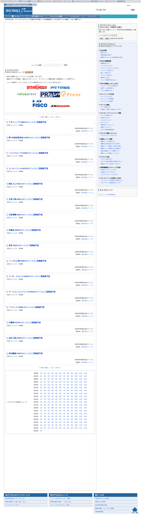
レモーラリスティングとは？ (109, 174)
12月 (85, 373)
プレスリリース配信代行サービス (111, 182)
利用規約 (36, 516)
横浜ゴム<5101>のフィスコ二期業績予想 (26, 184)
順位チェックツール (44, 1)
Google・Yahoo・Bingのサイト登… (111, 109)
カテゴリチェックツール (61, 1)
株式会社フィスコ (87, 131)
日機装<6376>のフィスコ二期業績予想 (25, 322)
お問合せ (16, 516)
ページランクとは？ (107, 65)
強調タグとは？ (105, 77)
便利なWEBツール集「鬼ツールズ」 (16, 501)
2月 (45, 373)
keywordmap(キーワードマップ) (14, 498)
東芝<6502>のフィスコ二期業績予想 (24, 245)
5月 (56, 373)
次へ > (53, 117)
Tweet (128, 5)
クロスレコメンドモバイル (109, 135)
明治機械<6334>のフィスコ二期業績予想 (26, 353)
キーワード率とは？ (107, 75)
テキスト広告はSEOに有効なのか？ (111, 161)
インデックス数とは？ (107, 70)
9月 (72, 373)
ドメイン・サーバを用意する (109, 85)
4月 (52, 373)
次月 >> (58, 117)
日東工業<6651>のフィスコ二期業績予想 (26, 199)
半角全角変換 (99, 511)
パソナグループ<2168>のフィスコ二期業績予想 (28, 153)
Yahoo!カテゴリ (105, 117)
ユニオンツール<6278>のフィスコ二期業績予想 (28, 168)
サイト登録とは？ (106, 107)
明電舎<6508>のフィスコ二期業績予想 (25, 230)
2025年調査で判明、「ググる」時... (60, 501)
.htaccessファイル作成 (102, 498)
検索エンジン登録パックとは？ (110, 153)
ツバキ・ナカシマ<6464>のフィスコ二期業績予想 (29, 276)
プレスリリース (110, 1)
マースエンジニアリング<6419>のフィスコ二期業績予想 (32, 292)
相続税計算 (121, 1)
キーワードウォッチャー (12, 505)
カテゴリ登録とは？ (107, 115)
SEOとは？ (104, 52)
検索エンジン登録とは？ (108, 141)
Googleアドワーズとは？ (108, 172)
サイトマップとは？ (107, 96)
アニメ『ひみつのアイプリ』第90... (60, 498)
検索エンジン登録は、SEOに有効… (111, 146)
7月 (64, 373)
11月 (80, 373)
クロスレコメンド (106, 120)
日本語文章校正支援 (101, 505)
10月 (76, 373)
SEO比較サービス (97, 1)
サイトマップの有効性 (107, 99)
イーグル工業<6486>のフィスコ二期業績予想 (27, 261)
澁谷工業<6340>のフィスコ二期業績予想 (26, 338)
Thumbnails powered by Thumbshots (52, 516)
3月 (49, 373)
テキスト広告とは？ (107, 159)
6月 (60, 373)
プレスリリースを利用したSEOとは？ (112, 180)
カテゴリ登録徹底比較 (107, 129)
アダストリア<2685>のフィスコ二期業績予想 (27, 122)
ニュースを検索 (36, 65)
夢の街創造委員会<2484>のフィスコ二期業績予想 (29, 138)
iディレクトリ (105, 122)
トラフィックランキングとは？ (110, 68)
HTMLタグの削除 (100, 501)
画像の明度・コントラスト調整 (104, 508)
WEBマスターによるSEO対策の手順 (111, 57)
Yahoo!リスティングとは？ (109, 169)
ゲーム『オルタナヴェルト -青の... (60, 505)
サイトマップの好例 (107, 101)
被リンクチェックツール (80, 1)
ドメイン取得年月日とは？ (109, 80)
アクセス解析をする (107, 90)
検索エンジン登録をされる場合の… (111, 148)
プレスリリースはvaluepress (107, 194)
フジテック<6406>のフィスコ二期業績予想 (27, 307)
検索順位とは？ (105, 63)
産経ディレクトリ (106, 127)
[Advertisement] (50, 42)
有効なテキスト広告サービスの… (111, 163)
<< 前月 (41, 117)
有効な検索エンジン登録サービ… (111, 151)
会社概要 (8, 516)
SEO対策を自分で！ (107, 55)
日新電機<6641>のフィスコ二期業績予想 (26, 215)
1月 (41, 373)
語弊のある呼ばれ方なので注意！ (111, 143)
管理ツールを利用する (107, 88)
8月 (68, 373)
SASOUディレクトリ (107, 125)
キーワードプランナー (9, 1)
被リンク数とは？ (106, 73)
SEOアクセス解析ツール (27, 1)
